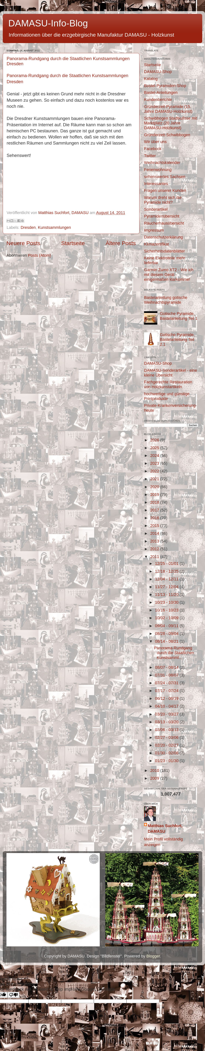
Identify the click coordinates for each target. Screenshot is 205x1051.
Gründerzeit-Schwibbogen (167, 135)
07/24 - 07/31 (167, 683)
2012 (155, 549)
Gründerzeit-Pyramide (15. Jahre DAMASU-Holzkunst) (168, 109)
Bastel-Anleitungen (160, 92)
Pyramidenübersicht (161, 216)
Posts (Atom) (39, 255)
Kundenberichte (158, 99)
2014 (155, 533)
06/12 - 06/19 (167, 698)
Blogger (153, 956)
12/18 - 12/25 (167, 571)
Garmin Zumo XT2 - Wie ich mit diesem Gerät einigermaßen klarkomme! (169, 274)
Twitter (150, 155)
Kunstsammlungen (54, 227)
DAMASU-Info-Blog (48, 23)
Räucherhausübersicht (164, 223)
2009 (155, 778)
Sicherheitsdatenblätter (164, 251)
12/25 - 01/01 (167, 563)
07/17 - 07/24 (167, 690)
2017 (155, 510)
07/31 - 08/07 (167, 675)
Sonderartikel (156, 209)
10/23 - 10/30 (167, 602)
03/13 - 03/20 (167, 722)
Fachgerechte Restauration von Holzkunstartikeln (168, 384)
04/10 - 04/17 (167, 706)
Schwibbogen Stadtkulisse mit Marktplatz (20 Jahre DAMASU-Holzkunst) (170, 123)
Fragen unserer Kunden (165, 190)
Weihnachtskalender (162, 162)
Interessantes (156, 183)
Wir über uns (155, 141)
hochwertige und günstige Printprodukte (166, 396)
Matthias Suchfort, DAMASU (165, 828)
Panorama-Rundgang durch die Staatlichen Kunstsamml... (174, 653)
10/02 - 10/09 (167, 618)
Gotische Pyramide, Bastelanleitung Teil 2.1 (177, 339)
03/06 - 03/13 (167, 729)
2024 (155, 455)
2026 (155, 440)
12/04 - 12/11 (167, 579)
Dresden (28, 227)
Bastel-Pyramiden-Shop (165, 85)
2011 (155, 556)
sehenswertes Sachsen (164, 176)
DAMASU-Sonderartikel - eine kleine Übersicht (170, 372)
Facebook (153, 148)
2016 (155, 518)
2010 (155, 770)
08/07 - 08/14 (167, 667)
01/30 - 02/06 (167, 753)
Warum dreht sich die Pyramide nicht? (163, 200)
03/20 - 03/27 (167, 714)
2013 (155, 541)
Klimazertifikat (156, 244)
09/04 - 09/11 (167, 625)
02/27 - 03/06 (167, 737)
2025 (155, 447)
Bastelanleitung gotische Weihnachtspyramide (165, 300)
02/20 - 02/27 (167, 745)
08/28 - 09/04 (167, 633)
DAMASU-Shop (158, 71)
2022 (155, 471)
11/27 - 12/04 (167, 586)
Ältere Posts (121, 243)
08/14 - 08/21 (167, 641)
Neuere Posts (23, 243)
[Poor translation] (13, 995)
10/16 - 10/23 (167, 610)
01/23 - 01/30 (167, 760)
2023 (155, 463)
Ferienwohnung (158, 169)
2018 (155, 502)
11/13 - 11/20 (167, 594)
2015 (155, 525)
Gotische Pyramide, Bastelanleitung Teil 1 (179, 316)
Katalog (151, 78)
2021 (155, 479)
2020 (155, 486)
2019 (155, 494)
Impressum (154, 230)
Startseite (73, 243)
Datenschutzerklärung (163, 237)
